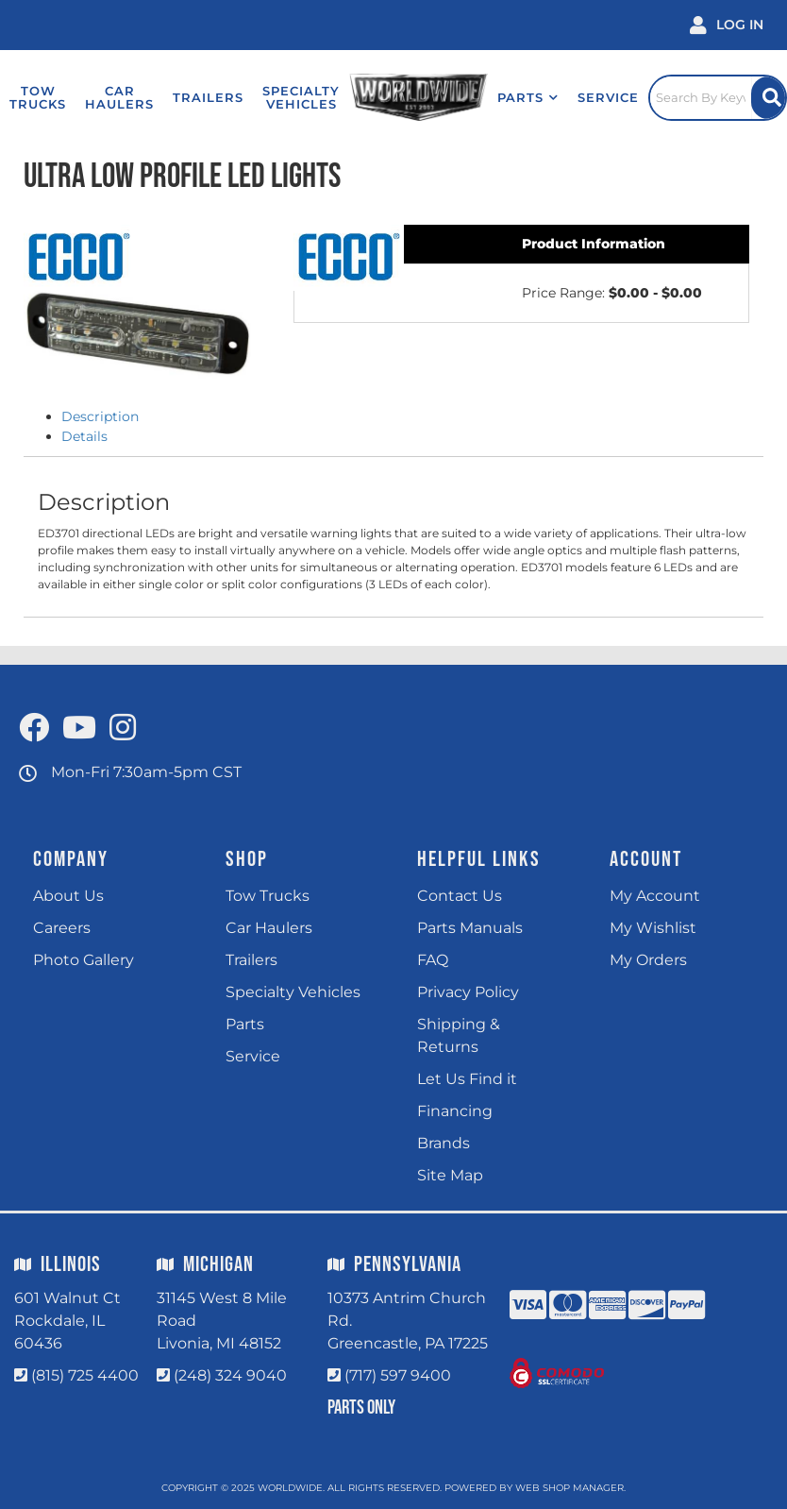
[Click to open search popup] (717, 97)
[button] (528, 97)
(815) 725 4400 (85, 1375)
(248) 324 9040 (230, 1375)
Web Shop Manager (569, 1488)
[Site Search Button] (768, 97)
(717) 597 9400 (397, 1375)
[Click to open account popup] (727, 25)
